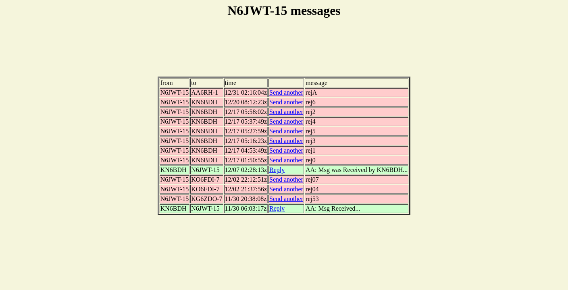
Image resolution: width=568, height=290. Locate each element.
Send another (286, 92)
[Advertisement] (284, 52)
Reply (277, 169)
